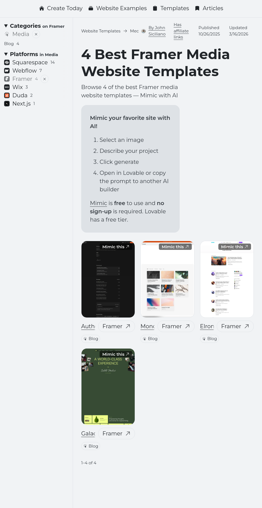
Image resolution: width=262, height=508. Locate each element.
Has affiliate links (181, 31)
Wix (16, 87)
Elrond (209, 326)
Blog (90, 338)
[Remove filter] (36, 34)
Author (90, 326)
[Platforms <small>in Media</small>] (36, 54)
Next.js (19, 103)
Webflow (23, 70)
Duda (18, 95)
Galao (89, 433)
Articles (209, 8)
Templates (170, 8)
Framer (117, 326)
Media (16, 34)
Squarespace (29, 62)
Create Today (61, 8)
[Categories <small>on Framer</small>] (36, 26)
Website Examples (117, 8)
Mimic (98, 203)
